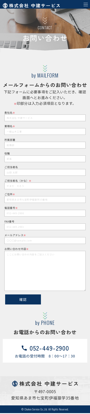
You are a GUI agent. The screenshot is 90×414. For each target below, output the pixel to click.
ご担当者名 (44, 169)
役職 (44, 155)
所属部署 (44, 142)
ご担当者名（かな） (44, 183)
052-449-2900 (45, 348)
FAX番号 (44, 223)
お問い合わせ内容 (44, 251)
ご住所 (44, 196)
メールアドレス (44, 237)
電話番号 (44, 210)
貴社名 (44, 115)
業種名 (44, 128)
